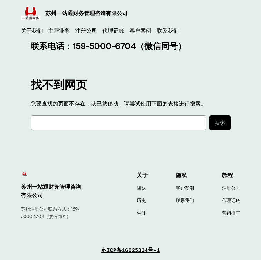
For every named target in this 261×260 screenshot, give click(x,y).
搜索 (220, 123)
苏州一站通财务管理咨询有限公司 (86, 13)
